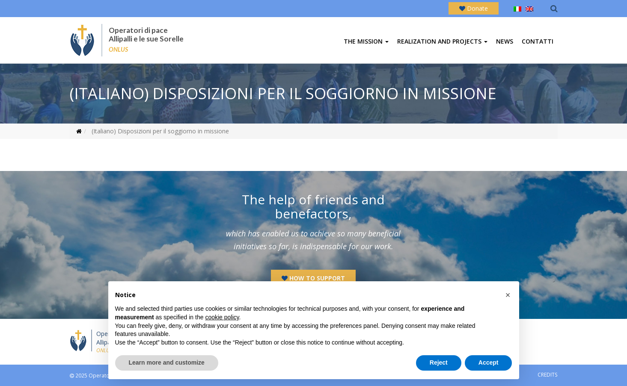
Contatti (537, 41)
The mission (366, 41)
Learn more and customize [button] (167, 362)
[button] (508, 295)
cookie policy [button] (222, 317)
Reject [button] (439, 362)
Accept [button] (488, 362)
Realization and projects (442, 41)
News (504, 41)
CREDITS (548, 374)
